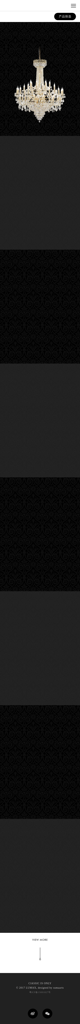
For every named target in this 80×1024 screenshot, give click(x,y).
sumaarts (58, 987)
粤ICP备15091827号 (40, 992)
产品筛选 (65, 16)
